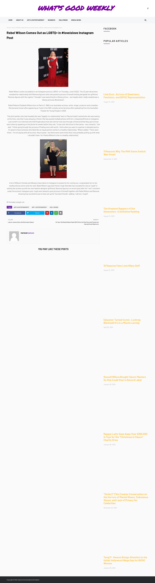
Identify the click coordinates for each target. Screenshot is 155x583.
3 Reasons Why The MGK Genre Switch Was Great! (125, 153)
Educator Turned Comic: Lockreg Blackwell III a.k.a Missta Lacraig (122, 321)
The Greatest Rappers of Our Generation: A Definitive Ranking (121, 210)
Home (8, 27)
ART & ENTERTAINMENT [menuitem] (35, 20)
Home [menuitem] (10, 20)
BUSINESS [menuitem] (51, 20)
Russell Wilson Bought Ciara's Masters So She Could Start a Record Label (125, 378)
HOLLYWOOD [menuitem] (63, 20)
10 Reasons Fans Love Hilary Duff (122, 265)
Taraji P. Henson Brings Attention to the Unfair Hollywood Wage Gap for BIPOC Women (125, 560)
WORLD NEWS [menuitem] (76, 20)
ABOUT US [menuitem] (19, 20)
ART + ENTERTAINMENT (39, 207)
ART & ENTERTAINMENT (21, 207)
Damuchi (31, 233)
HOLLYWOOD (16, 27)
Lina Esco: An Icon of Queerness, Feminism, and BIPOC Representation (124, 96)
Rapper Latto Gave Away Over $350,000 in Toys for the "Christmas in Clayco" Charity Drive (125, 436)
